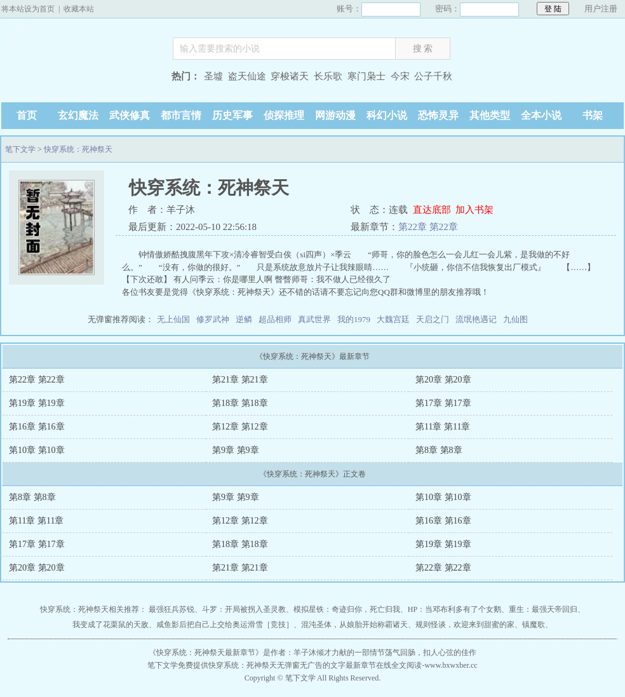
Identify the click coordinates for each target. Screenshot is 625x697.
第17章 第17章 (443, 403)
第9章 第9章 (235, 450)
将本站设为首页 (28, 8)
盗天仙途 (247, 76)
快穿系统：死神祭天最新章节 (205, 652)
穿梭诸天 (290, 76)
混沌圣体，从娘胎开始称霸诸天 (354, 624)
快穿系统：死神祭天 (78, 149)
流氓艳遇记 (476, 319)
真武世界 (314, 319)
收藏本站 (79, 8)
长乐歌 (328, 76)
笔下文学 (80, 59)
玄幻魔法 (78, 115)
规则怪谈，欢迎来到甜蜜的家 (464, 624)
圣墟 (213, 76)
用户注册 (600, 8)
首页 (27, 115)
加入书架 (474, 210)
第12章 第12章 (240, 426)
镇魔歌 (533, 624)
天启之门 (432, 319)
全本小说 (541, 115)
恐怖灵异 (438, 115)
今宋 (400, 76)
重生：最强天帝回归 (543, 609)
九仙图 (515, 319)
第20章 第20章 (443, 379)
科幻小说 (386, 115)
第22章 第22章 (428, 227)
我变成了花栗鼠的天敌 (110, 624)
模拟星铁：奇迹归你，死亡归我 (346, 609)
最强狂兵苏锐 (171, 609)
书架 (592, 115)
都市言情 (181, 115)
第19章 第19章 (37, 403)
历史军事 (232, 115)
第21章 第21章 (240, 379)
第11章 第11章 (442, 426)
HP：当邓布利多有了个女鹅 (454, 609)
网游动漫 (335, 115)
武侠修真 (129, 115)
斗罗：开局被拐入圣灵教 (244, 609)
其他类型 (489, 115)
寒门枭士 (366, 76)
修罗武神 (212, 319)
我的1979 (353, 319)
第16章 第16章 (37, 426)
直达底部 (432, 210)
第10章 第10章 (37, 450)
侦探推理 (284, 115)
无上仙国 (173, 319)
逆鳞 (244, 319)
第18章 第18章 (240, 403)
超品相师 (275, 319)
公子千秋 (433, 76)
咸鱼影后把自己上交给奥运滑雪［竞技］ (224, 624)
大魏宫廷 (393, 319)
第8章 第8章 (438, 450)
